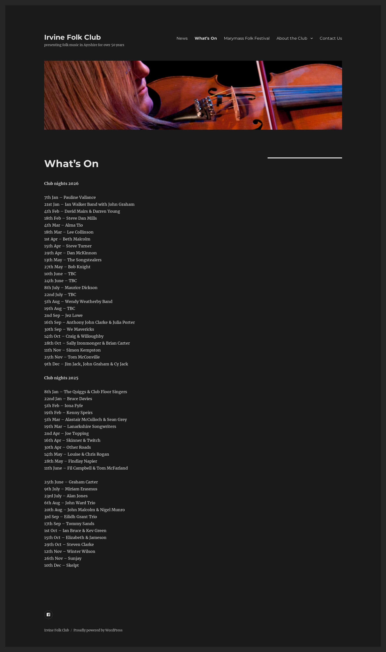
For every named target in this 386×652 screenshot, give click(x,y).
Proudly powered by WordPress (98, 630)
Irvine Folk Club (72, 37)
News (182, 38)
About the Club (292, 38)
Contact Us (331, 38)
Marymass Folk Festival (247, 38)
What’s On (206, 38)
